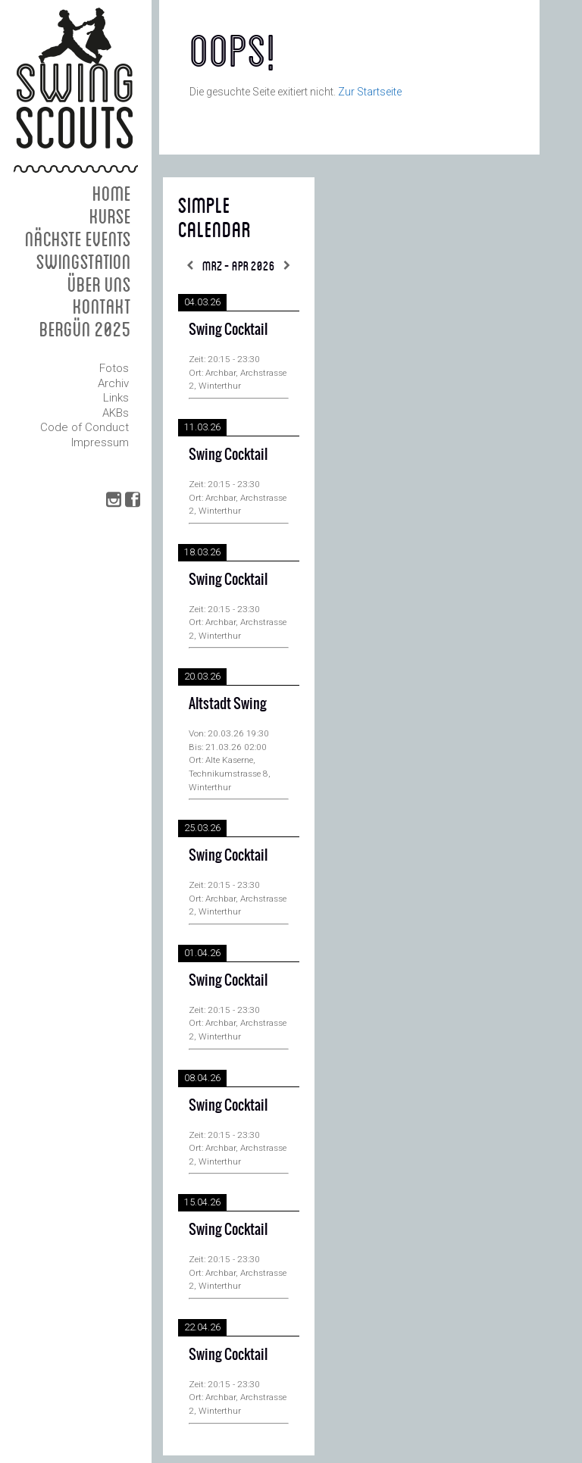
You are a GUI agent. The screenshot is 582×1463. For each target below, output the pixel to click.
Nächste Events (78, 238)
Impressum (100, 442)
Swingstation (83, 261)
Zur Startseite (370, 92)
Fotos (114, 368)
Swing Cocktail (228, 329)
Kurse (110, 215)
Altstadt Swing (228, 703)
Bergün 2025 (85, 328)
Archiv (113, 383)
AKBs (115, 413)
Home (111, 193)
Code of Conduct (84, 427)
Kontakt (102, 305)
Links (116, 398)
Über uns (99, 283)
